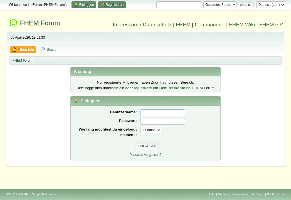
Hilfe (212, 194)
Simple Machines (43, 194)
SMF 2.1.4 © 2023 (18, 194)
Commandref (210, 25)
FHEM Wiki (242, 25)
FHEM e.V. (271, 25)
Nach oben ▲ (276, 194)
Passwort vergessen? (146, 155)
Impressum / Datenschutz (142, 25)
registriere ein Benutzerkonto (159, 88)
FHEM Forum (40, 23)
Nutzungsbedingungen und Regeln (241, 194)
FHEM (183, 25)
